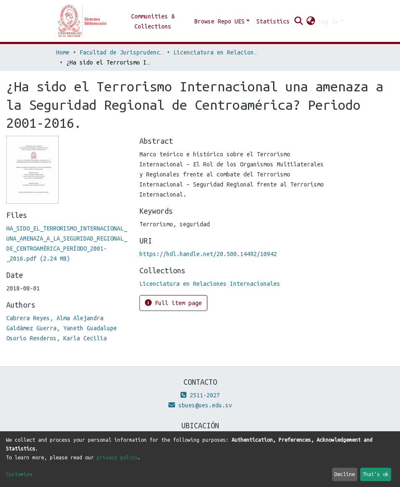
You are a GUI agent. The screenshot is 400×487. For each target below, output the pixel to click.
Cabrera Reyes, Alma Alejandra (54, 318)
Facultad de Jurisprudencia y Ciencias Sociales (121, 52)
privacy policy (117, 457)
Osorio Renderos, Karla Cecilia (56, 338)
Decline (344, 474)
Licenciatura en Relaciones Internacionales (215, 52)
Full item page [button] (173, 302)
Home (63, 52)
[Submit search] (298, 21)
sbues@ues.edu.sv (200, 405)
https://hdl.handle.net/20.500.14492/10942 (208, 254)
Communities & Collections (153, 21)
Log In (328, 21)
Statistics (273, 21)
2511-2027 (200, 395)
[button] (310, 21)
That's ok (375, 474)
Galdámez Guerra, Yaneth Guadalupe (61, 328)
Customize (19, 474)
